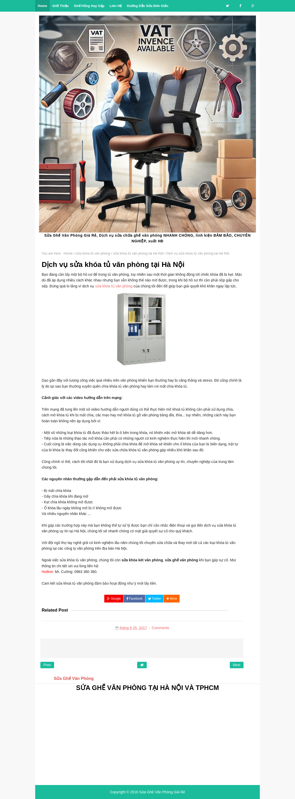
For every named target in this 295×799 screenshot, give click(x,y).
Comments (160, 628)
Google (114, 598)
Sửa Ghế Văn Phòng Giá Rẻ (162, 792)
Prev (47, 665)
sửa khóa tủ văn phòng (113, 286)
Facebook (134, 598)
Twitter (154, 598)
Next (236, 665)
